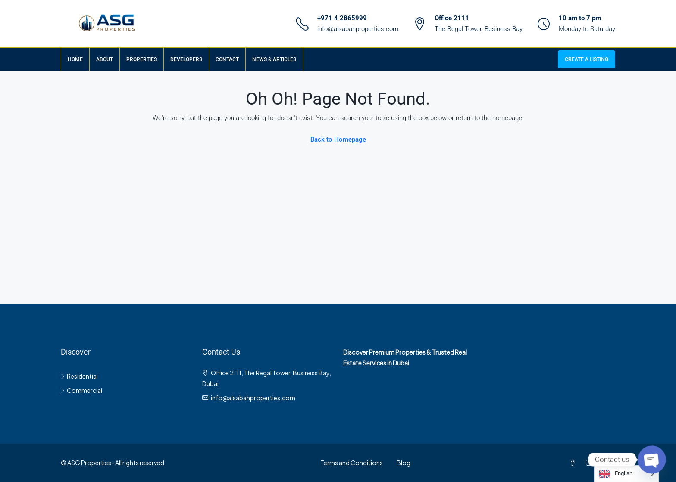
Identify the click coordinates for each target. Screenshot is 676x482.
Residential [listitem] (79, 376)
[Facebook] (574, 463)
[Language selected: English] (626, 473)
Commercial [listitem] (81, 390)
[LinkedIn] (607, 463)
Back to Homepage (338, 139)
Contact (227, 59)
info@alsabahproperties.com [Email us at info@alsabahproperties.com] (253, 398)
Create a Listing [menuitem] (586, 59)
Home (75, 59)
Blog (403, 463)
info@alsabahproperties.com (357, 29)
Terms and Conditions (351, 463)
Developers (186, 59)
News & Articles (274, 59)
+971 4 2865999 (342, 18)
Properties (141, 59)
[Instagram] (590, 463)
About (104, 59)
